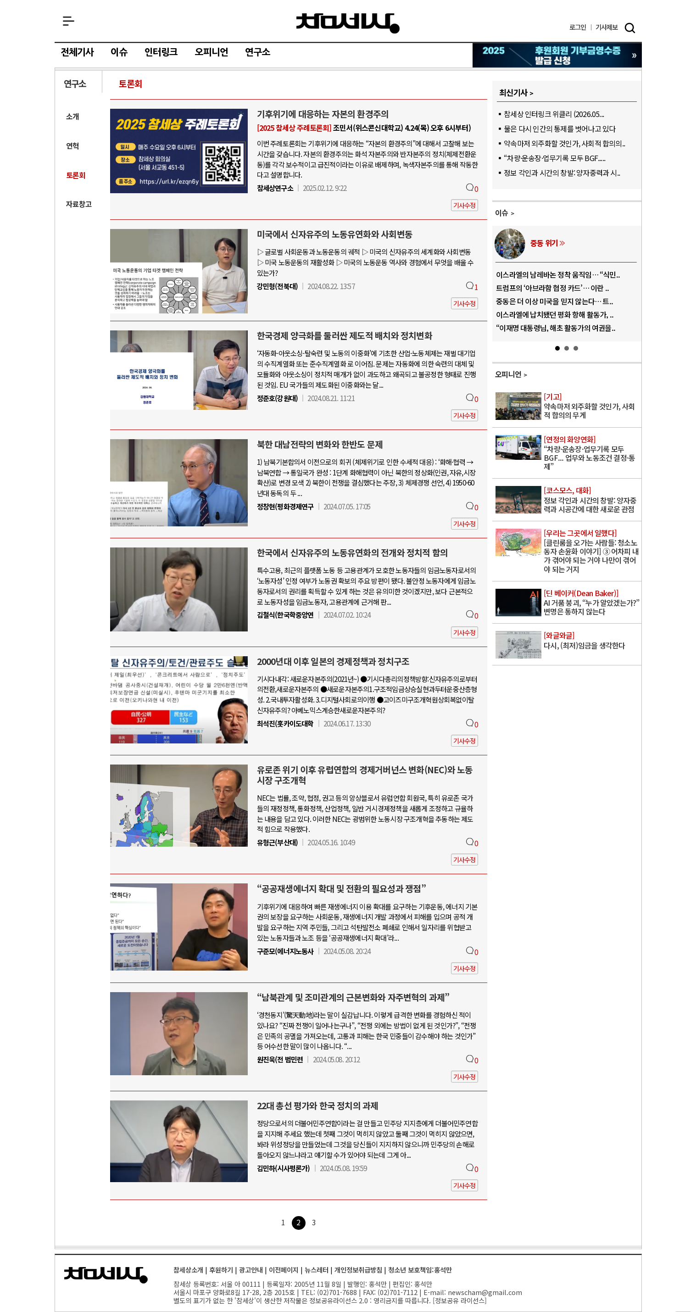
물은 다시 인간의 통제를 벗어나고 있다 (559, 128)
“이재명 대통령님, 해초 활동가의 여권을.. (555, 327)
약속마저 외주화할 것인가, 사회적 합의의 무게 (592, 406)
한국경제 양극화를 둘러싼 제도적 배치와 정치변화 (344, 335)
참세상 (348, 23)
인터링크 (161, 52)
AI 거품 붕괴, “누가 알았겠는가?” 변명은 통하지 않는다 (592, 603)
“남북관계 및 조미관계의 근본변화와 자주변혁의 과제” (353, 997)
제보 (607, 27)
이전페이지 (284, 1269)
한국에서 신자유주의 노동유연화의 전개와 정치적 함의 (352, 552)
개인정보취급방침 (358, 1269)
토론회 (131, 83)
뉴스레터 (317, 1269)
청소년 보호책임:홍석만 (420, 1269)
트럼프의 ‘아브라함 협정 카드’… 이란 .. (552, 287)
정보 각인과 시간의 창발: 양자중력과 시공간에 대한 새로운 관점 (592, 500)
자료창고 (79, 204)
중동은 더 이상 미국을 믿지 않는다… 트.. (554, 301)
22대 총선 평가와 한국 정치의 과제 (318, 1105)
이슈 (119, 52)
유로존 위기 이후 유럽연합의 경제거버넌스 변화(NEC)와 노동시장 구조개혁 (365, 775)
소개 (72, 116)
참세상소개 (188, 1269)
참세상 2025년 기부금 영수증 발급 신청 (558, 55)
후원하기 (221, 1269)
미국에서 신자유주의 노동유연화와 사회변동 (334, 234)
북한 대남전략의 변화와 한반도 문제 (320, 444)
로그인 (577, 27)
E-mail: (434, 1292)
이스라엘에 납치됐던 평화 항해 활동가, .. (554, 314)
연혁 (72, 145)
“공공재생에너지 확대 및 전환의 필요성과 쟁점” (341, 888)
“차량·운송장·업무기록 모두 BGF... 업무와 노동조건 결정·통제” (592, 453)
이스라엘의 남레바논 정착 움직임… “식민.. (558, 274)
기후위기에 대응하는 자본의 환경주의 (323, 113)
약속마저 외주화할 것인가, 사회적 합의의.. (564, 143)
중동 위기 (544, 242)
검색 (630, 28)
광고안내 (251, 1269)
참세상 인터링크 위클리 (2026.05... (554, 113)
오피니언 (211, 52)
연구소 (257, 52)
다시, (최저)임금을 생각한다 (592, 640)
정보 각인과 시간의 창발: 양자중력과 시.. (562, 172)
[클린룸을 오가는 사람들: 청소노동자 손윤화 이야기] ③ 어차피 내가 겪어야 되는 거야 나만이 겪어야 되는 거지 (592, 552)
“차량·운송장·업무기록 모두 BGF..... (554, 157)
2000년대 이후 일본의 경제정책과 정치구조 (333, 661)
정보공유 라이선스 (459, 1300)
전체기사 (77, 52)
